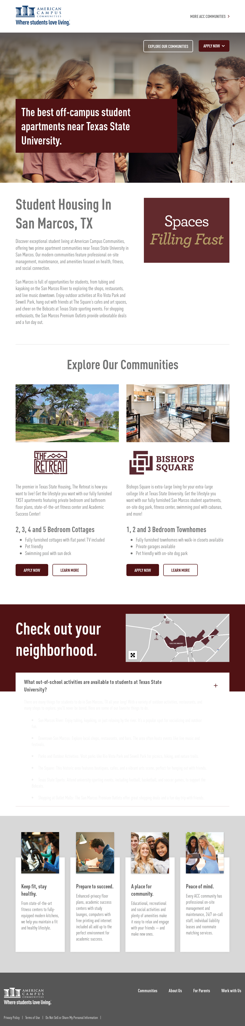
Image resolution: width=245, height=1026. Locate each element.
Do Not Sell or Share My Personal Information (72, 1017)
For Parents (201, 990)
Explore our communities (168, 46)
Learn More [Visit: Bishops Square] (180, 570)
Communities (147, 990)
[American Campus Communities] (43, 16)
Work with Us (231, 990)
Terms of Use (32, 1017)
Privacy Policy (12, 1017)
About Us (175, 990)
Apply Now (32, 570)
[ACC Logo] (27, 996)
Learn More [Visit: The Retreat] (69, 570)
